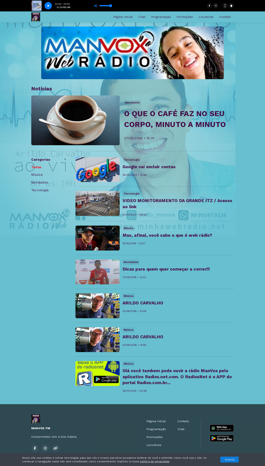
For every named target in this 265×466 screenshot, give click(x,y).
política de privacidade (154, 461)
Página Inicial (123, 17)
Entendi (229, 459)
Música (37, 174)
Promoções (185, 17)
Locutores (206, 17)
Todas (36, 167)
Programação (161, 17)
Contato (225, 17)
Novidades (39, 182)
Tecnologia (40, 190)
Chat (142, 17)
